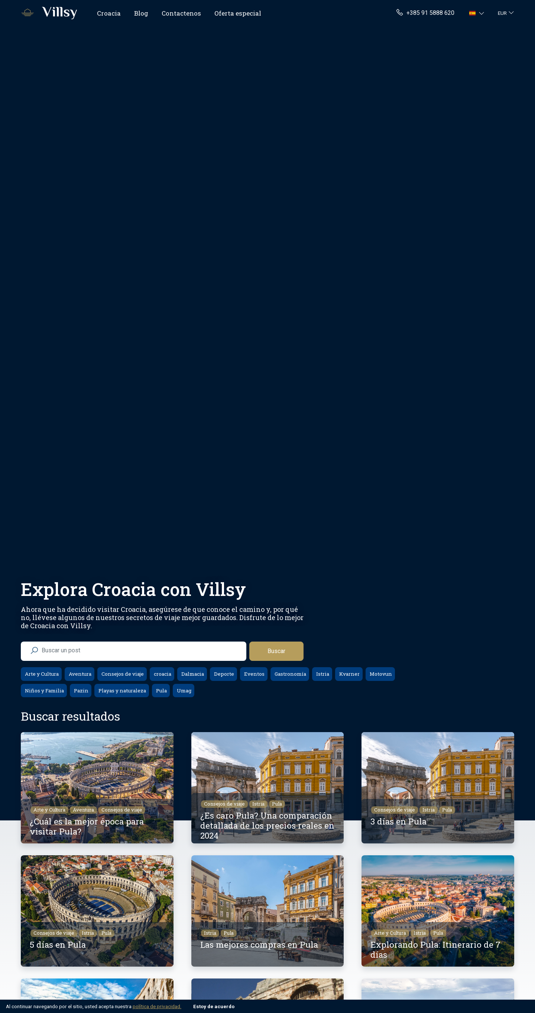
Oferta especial (237, 13)
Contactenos (181, 13)
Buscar (276, 651)
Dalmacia (192, 674)
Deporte (223, 674)
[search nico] (139, 650)
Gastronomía (289, 674)
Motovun (380, 674)
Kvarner (349, 674)
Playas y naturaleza (121, 690)
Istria (322, 674)
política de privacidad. (157, 1006)
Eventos (254, 674)
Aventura (79, 674)
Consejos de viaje (122, 674)
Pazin (80, 690)
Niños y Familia (44, 690)
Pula (161, 690)
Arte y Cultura (41, 674)
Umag (183, 690)
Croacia (109, 13)
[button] (477, 13)
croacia (162, 674)
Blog (141, 13)
